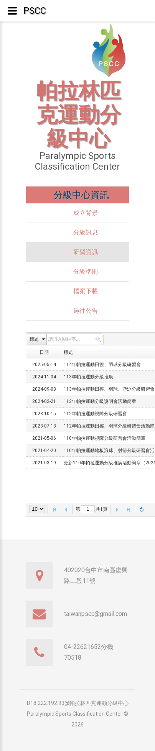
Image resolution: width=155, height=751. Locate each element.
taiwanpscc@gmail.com (95, 613)
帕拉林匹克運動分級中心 (78, 115)
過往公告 (85, 310)
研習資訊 (85, 252)
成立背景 (85, 212)
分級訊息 (85, 232)
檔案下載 (85, 291)
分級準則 (85, 271)
